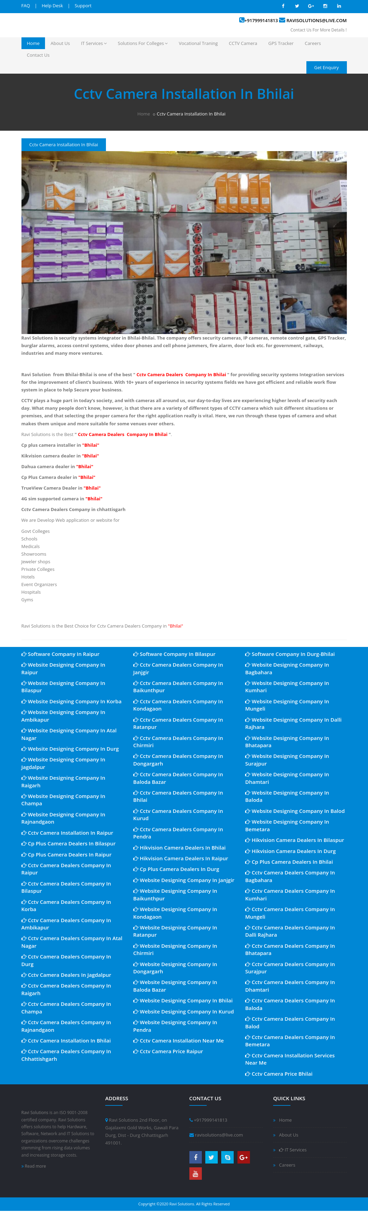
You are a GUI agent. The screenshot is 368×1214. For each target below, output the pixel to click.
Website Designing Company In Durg (70, 748)
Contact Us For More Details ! (318, 30)
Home (33, 43)
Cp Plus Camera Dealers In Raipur (66, 854)
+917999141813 (261, 20)
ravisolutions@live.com (317, 20)
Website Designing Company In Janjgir (183, 880)
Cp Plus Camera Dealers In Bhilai (289, 861)
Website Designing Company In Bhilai (183, 1000)
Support (83, 5)
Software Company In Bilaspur (174, 653)
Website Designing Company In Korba (71, 701)
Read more (33, 1166)
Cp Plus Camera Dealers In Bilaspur (68, 843)
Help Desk (52, 5)
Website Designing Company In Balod (295, 810)
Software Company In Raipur (60, 653)
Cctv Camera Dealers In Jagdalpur (66, 974)
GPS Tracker (281, 43)
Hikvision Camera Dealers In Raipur (180, 858)
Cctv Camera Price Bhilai (278, 1073)
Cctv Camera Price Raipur (168, 1051)
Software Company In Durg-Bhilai (290, 653)
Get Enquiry (326, 67)
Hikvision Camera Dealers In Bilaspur (294, 839)
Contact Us (38, 55)
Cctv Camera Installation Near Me (178, 1040)
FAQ (25, 5)
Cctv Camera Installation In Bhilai (66, 1040)
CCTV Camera (243, 43)
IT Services (94, 43)
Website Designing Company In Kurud (183, 1011)
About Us (60, 43)
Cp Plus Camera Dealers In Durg (176, 868)
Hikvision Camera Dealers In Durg (290, 850)
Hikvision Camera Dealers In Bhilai (179, 847)
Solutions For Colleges (143, 43)
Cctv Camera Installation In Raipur (67, 832)
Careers (313, 43)
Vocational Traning (198, 43)
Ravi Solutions (34, 1112)
